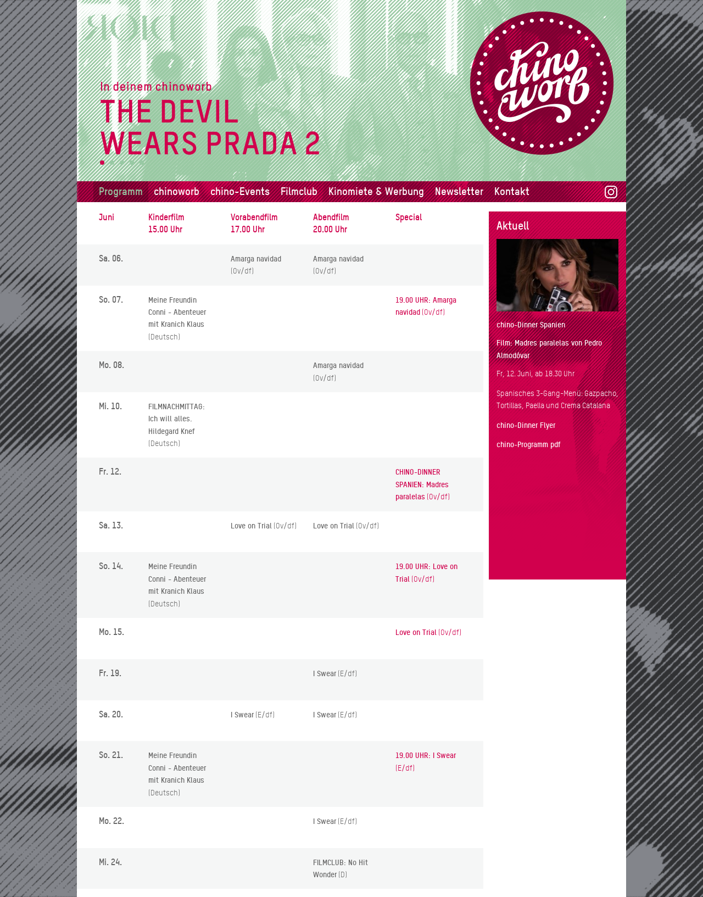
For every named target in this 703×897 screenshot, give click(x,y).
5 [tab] (141, 162)
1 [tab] (102, 162)
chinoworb (176, 191)
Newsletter (459, 191)
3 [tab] (122, 162)
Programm (121, 191)
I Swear (324, 673)
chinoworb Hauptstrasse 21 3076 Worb (524, 831)
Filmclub (299, 191)
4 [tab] (131, 162)
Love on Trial (251, 525)
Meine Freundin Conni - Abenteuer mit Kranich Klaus (177, 312)
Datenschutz (518, 883)
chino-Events (240, 191)
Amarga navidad (256, 258)
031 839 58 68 (520, 862)
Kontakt (511, 191)
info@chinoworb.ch (581, 862)
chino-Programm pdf (528, 444)
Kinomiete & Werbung (376, 191)
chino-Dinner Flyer (525, 425)
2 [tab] (112, 162)
